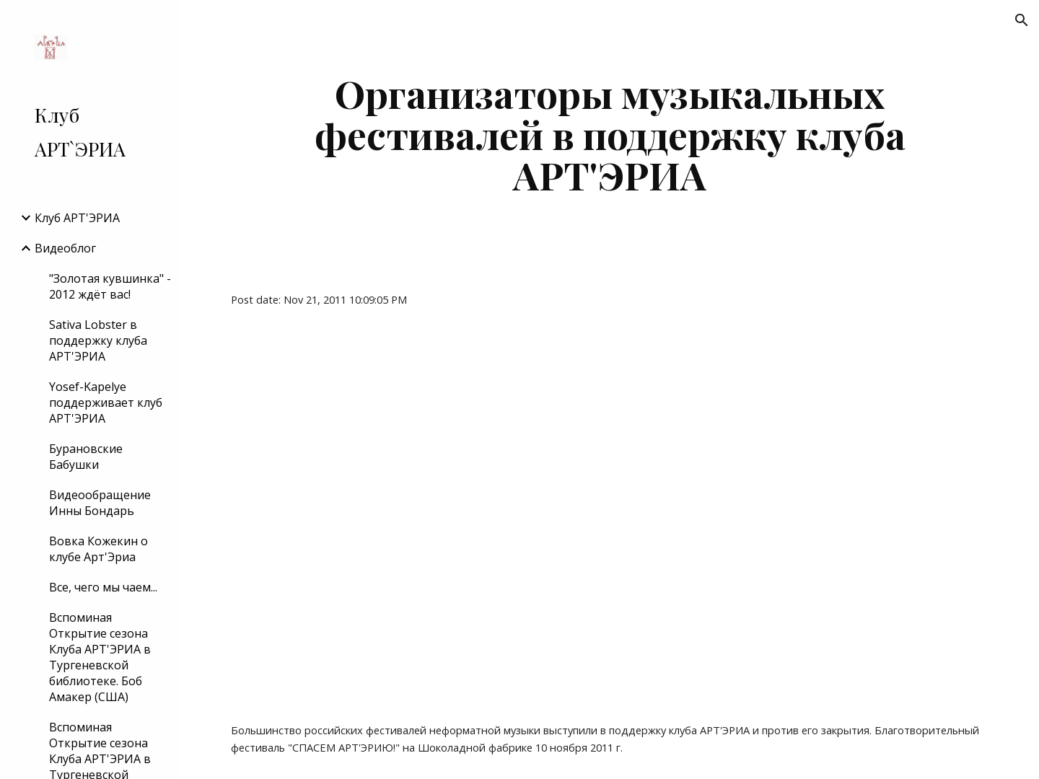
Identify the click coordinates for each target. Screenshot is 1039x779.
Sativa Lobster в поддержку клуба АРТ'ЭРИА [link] (98, 340)
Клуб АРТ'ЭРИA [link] (77, 218)
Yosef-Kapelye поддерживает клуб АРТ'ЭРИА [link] (105, 402)
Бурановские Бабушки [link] (86, 456)
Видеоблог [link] (65, 248)
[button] (1021, 20)
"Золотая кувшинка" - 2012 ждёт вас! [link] (110, 286)
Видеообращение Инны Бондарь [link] (100, 503)
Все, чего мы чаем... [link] (103, 587)
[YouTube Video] (445, 515)
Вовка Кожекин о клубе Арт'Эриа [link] (98, 549)
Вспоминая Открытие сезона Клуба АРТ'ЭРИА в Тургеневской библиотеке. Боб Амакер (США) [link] (100, 657)
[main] (610, 134)
